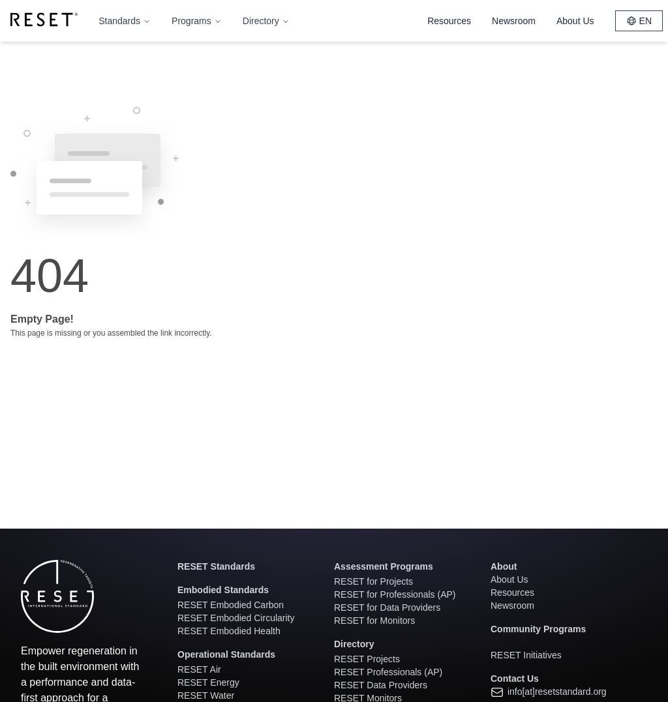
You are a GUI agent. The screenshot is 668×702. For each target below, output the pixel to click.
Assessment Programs (383, 566)
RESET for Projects (373, 581)
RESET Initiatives (526, 655)
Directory (266, 21)
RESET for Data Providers (387, 607)
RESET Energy (208, 682)
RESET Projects (367, 659)
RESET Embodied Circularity (235, 618)
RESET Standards (216, 566)
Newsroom (514, 21)
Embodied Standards (223, 590)
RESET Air (199, 669)
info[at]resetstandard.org (549, 691)
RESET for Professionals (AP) (394, 594)
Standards (125, 21)
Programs (197, 21)
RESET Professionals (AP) (388, 672)
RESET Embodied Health (229, 631)
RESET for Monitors (374, 620)
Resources (449, 21)
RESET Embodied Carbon (230, 605)
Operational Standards (226, 654)
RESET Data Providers (380, 685)
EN (639, 21)
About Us (575, 21)
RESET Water (205, 695)
